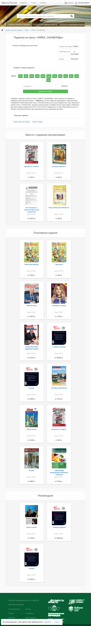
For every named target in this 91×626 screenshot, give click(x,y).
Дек (76, 76)
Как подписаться (14, 604)
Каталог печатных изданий (19, 24)
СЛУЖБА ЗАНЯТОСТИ (59, 383)
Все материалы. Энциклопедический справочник (31, 205)
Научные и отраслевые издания (72, 24)
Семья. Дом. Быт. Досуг (22, 117)
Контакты (43, 3)
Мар (31, 76)
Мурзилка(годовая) (32, 260)
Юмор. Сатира (37, 117)
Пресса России (9, 2)
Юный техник (32, 425)
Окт (66, 76)
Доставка (11, 613)
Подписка (24, 3)
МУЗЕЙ (31, 466)
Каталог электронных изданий (45, 24)
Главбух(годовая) (59, 342)
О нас (34, 3)
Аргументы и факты (31, 162)
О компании (29, 609)
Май (41, 76)
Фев (26, 76)
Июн (46, 76)
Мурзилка (59, 260)
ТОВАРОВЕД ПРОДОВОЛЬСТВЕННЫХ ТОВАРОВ (59, 468)
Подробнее (47, 622)
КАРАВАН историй (59, 301)
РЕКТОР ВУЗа (32, 301)
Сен (61, 76)
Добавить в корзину (45, 87)
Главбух (32, 383)
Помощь (28, 604)
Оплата (11, 609)
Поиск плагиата (30, 613)
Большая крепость (59, 162)
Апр (36, 76)
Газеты (27, 30)
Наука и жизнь (31, 523)
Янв (21, 76)
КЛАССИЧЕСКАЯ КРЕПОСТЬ (59, 203)
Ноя (71, 76)
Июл (51, 76)
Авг (57, 76)
